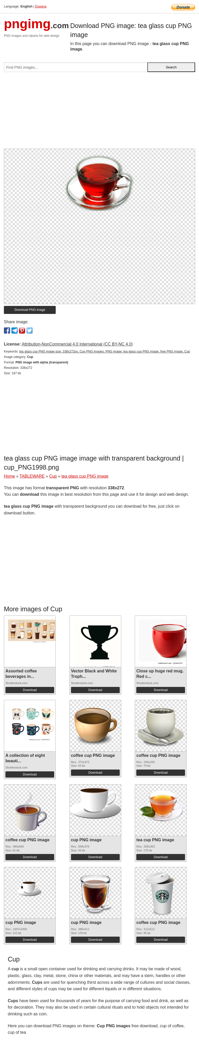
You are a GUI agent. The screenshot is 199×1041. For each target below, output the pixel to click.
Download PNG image (30, 310)
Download (30, 690)
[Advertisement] (99, 112)
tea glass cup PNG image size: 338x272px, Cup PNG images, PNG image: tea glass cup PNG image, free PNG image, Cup (104, 351)
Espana (40, 6)
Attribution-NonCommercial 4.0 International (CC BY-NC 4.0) (77, 344)
